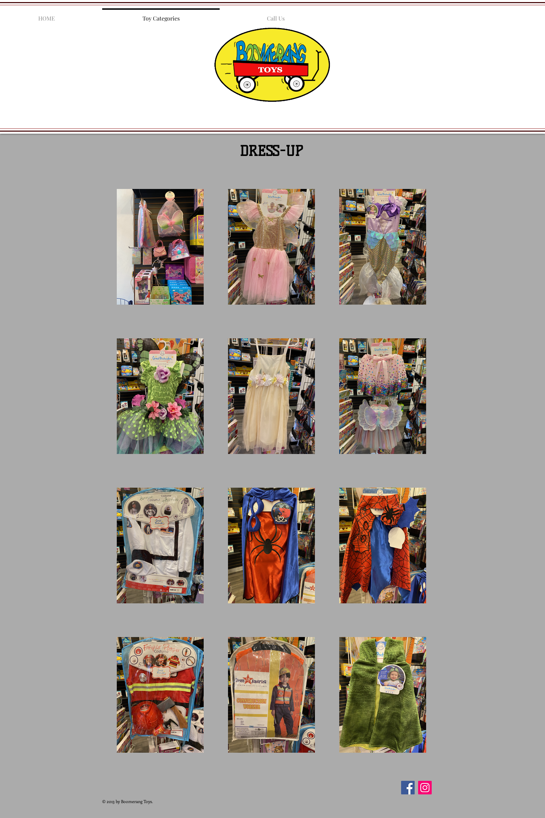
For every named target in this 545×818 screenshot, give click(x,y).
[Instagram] (425, 787)
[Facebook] (408, 787)
